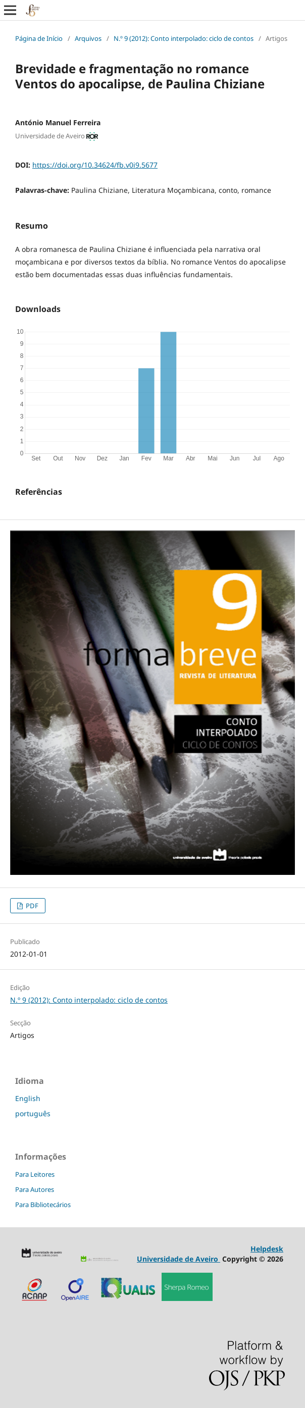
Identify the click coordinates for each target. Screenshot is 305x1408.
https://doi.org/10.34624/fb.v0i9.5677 (95, 165)
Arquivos (88, 38)
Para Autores (34, 1189)
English (27, 1098)
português (32, 1113)
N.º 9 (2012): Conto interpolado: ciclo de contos (183, 38)
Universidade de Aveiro (178, 1259)
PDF (31, 905)
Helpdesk (266, 1249)
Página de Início (39, 38)
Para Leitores (35, 1174)
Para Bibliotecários (43, 1204)
